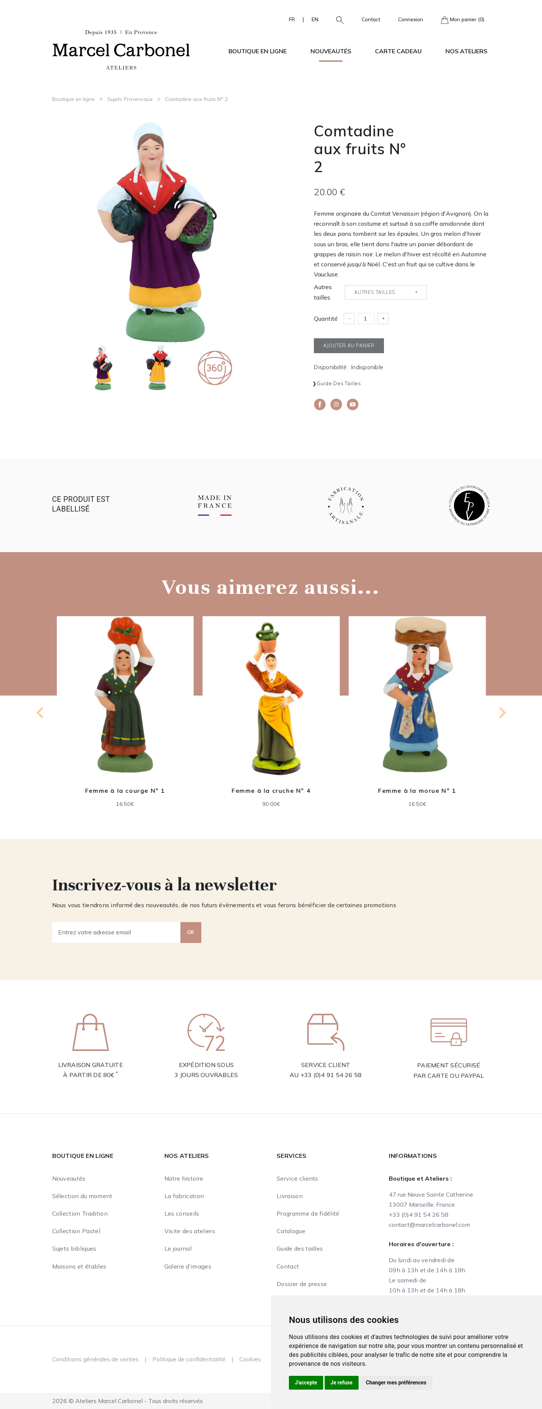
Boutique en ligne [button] (258, 51)
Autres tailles (323, 292)
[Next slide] (502, 713)
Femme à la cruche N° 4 (271, 790)
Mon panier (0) (462, 20)
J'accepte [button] (306, 1383)
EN (315, 19)
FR (292, 19)
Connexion (410, 19)
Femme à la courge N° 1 (125, 790)
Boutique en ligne (73, 99)
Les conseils (181, 1213)
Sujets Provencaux (129, 99)
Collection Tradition (80, 1213)
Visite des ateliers (189, 1231)
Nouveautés (331, 51)
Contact (371, 19)
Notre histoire (183, 1178)
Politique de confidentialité (189, 1359)
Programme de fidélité (308, 1213)
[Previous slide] (41, 713)
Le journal (178, 1248)
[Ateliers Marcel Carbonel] (121, 49)
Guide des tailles (339, 383)
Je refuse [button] (342, 1383)
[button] (337, 19)
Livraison (290, 1196)
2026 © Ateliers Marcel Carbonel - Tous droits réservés (127, 1401)
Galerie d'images (187, 1266)
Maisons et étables (79, 1266)
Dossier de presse (302, 1284)
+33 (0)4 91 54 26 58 (331, 1075)
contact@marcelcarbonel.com (429, 1224)
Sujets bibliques (74, 1248)
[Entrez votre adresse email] (116, 932)
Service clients (297, 1178)
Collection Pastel (76, 1231)
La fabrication (184, 1196)
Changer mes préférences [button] (396, 1383)
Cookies (250, 1359)
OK (191, 932)
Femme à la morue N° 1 (417, 790)
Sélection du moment (82, 1196)
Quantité (326, 318)
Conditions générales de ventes (95, 1359)
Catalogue (291, 1231)
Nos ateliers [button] (466, 51)
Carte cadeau (398, 51)
